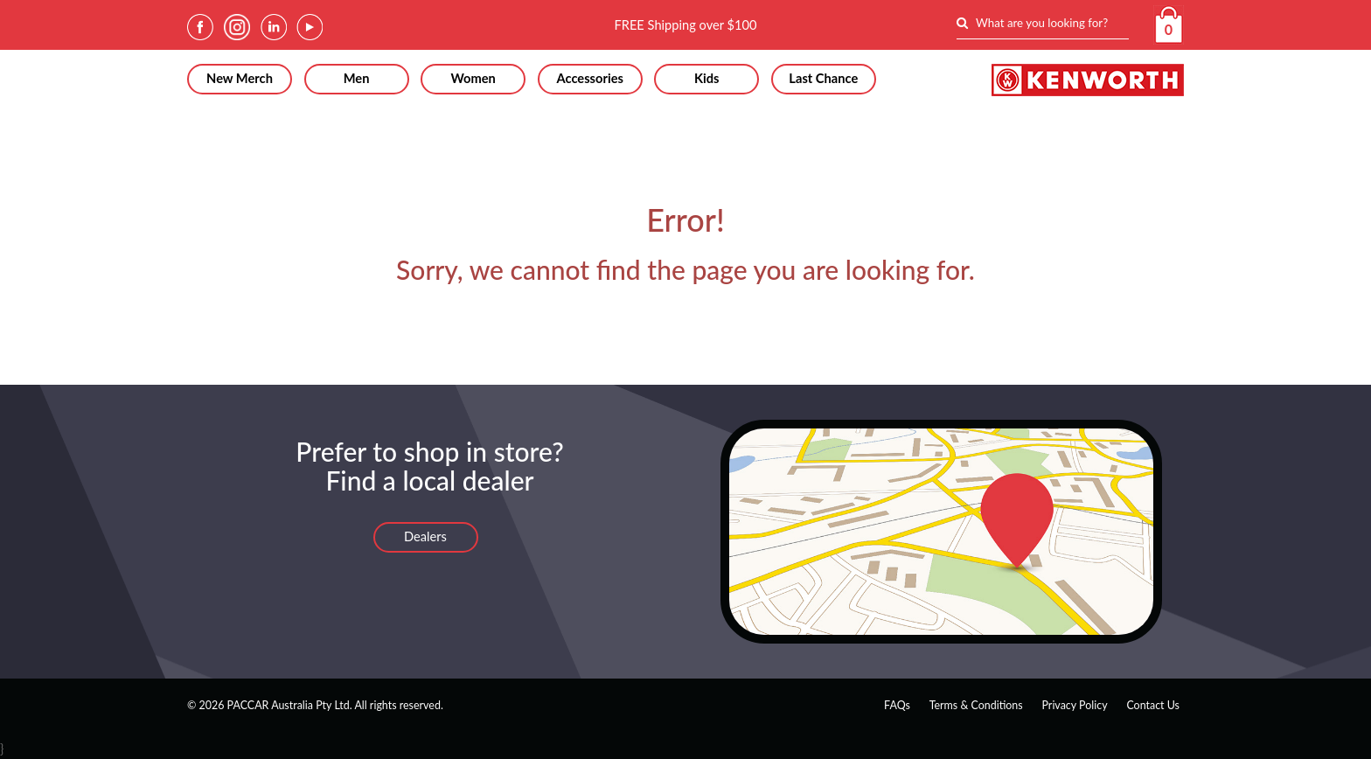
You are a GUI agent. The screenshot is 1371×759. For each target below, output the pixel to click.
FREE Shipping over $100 (685, 24)
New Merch (239, 78)
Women (472, 78)
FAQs (897, 705)
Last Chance (823, 78)
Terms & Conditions (976, 705)
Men (357, 78)
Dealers (425, 536)
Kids (707, 78)
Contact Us (1153, 705)
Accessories (589, 78)
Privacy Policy (1074, 705)
